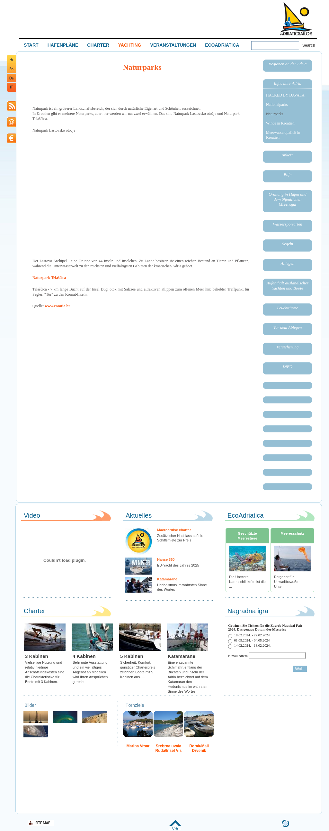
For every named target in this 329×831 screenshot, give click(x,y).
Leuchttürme (287, 307)
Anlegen (288, 263)
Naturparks (274, 114)
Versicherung (288, 347)
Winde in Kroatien (280, 123)
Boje (287, 174)
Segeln (287, 243)
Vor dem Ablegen (287, 327)
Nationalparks (277, 104)
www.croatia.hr (57, 306)
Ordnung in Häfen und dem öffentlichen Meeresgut (288, 199)
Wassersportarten (287, 224)
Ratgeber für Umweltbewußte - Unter (288, 581)
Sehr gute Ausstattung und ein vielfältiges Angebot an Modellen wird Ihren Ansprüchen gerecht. (90, 672)
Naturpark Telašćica (49, 277)
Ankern (287, 154)
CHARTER (98, 45)
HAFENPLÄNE (63, 45)
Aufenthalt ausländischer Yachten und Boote (287, 286)
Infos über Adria (287, 83)
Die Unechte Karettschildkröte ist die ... (247, 581)
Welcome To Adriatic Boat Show (296, 18)
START (31, 45)
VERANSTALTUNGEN (173, 45)
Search (308, 45)
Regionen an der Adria (288, 63)
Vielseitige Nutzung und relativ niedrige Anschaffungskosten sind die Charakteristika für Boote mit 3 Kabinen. (44, 672)
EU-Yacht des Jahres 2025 (178, 565)
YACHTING (129, 45)
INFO (287, 366)
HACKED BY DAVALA (285, 95)
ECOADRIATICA (222, 45)
